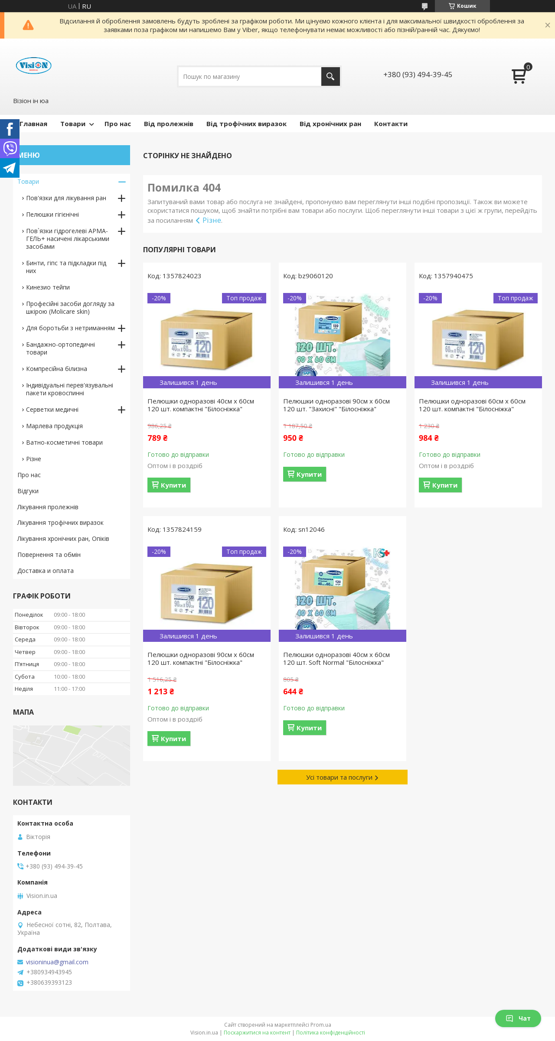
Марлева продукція (54, 426)
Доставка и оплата (45, 570)
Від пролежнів (168, 123)
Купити (173, 485)
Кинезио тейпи (48, 287)
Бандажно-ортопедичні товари (60, 348)
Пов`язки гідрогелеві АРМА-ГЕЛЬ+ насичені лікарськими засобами (67, 238)
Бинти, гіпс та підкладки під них (66, 267)
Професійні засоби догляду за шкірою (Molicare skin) (70, 307)
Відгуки (28, 491)
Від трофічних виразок (246, 123)
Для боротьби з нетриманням (70, 328)
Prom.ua (320, 1024)
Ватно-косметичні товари (64, 442)
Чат (518, 1018)
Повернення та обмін (49, 554)
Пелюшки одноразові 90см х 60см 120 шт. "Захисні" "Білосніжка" (336, 405)
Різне (211, 220)
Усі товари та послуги (339, 777)
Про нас (117, 123)
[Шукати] (330, 76)
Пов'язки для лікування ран (66, 198)
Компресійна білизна (56, 368)
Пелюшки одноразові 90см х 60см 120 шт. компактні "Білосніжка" (200, 658)
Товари (72, 123)
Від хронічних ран (330, 123)
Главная (33, 123)
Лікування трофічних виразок (60, 522)
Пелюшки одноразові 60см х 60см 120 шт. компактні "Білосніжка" (472, 405)
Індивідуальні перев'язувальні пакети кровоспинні (69, 389)
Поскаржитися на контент (257, 1032)
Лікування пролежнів (47, 507)
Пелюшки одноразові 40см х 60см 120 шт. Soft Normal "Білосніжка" (336, 658)
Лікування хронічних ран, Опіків (63, 538)
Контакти (391, 123)
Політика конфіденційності (330, 1032)
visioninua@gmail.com (57, 962)
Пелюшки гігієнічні (52, 214)
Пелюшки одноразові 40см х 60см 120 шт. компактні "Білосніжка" (200, 405)
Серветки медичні (52, 409)
